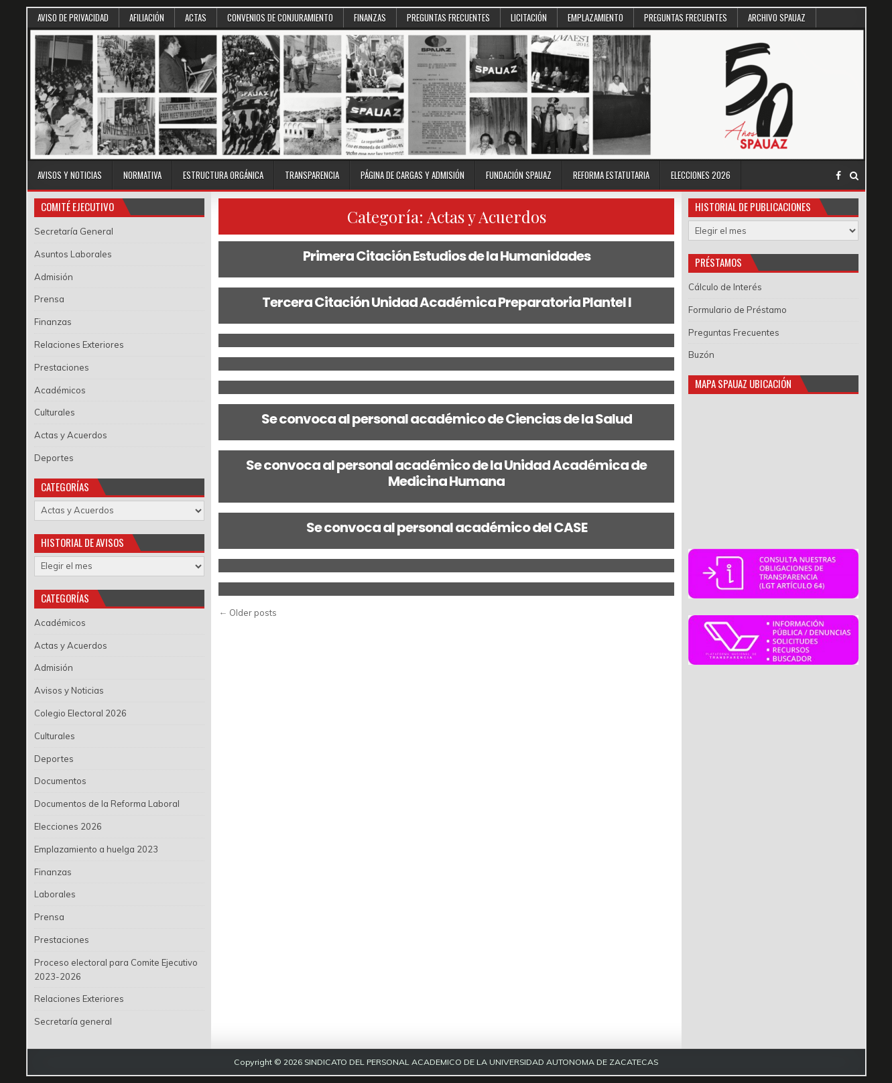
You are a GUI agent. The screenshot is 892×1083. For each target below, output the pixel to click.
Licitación (529, 17)
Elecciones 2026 (700, 175)
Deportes (54, 457)
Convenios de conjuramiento (280, 17)
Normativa (142, 175)
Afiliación (146, 17)
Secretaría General (73, 231)
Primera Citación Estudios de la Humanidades (446, 256)
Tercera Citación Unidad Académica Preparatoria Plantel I (446, 302)
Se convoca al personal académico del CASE (446, 527)
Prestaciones (61, 367)
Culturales (54, 412)
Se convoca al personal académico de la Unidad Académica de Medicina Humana (446, 473)
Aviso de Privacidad (73, 17)
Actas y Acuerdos (70, 435)
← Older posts (247, 612)
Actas (195, 17)
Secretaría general (73, 1021)
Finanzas (370, 17)
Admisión (53, 276)
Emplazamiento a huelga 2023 (96, 849)
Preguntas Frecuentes (448, 17)
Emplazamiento (595, 17)
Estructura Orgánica (223, 175)
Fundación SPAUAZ (519, 175)
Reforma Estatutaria (611, 175)
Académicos (60, 390)
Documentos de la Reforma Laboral (107, 803)
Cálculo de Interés (725, 286)
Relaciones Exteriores (79, 344)
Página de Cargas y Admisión (412, 175)
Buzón (701, 354)
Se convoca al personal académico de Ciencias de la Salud (446, 418)
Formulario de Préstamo (737, 309)
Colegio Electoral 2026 (80, 713)
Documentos (60, 780)
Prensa (49, 299)
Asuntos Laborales (73, 254)
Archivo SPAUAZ (777, 17)
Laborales (55, 894)
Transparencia (312, 175)
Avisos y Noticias (70, 175)
